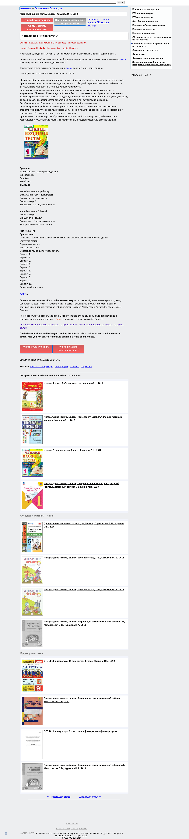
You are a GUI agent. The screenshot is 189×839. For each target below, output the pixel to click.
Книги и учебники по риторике (148, 25)
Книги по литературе (143, 29)
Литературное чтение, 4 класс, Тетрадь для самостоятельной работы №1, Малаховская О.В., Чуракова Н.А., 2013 (84, 623)
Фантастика (138, 54)
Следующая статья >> (90, 797)
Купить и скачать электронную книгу (36, 27)
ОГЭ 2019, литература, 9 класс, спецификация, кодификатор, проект (81, 731)
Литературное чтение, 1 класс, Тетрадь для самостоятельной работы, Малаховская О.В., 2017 (82, 700)
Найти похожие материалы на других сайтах (70, 21)
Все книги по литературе (145, 9)
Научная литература (143, 33)
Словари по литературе (145, 50)
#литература (61, 366)
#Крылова (86, 366)
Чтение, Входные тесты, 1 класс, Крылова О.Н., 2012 (72, 450)
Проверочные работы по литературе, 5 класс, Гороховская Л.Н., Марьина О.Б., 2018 (84, 525)
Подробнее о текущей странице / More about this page (98, 22)
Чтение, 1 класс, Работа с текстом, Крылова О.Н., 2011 (73, 383)
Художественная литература (148, 58)
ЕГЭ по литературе (142, 17)
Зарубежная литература (145, 21)
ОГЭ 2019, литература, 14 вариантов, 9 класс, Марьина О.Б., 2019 (79, 661)
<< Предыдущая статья (58, 797)
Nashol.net (27, 833)
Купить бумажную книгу (37, 20)
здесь (123, 59)
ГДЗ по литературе (142, 13)
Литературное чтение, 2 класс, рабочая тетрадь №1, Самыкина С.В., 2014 (84, 589)
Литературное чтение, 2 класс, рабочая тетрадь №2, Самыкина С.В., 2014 (84, 558)
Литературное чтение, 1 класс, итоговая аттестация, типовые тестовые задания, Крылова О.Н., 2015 (83, 418)
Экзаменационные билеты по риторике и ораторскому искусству (151, 63)
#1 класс (74, 366)
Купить (23, 294)
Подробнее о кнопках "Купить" (41, 36)
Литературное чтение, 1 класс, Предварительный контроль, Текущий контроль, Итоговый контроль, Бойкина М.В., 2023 (81, 485)
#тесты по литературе (41, 366)
